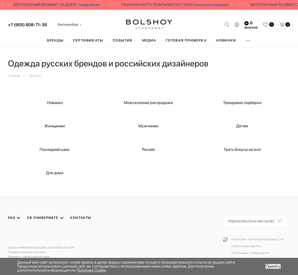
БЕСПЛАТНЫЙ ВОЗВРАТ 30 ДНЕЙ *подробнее (57, 4)
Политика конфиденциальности (257, 239)
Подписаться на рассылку (252, 221)
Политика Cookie (91, 270)
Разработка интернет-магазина (26, 252)
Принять (273, 266)
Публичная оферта (246, 246)
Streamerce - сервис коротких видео (29, 256)
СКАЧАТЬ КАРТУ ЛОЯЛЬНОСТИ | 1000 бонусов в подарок (176, 4)
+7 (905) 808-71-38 (27, 24)
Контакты (80, 218)
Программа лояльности (250, 253)
